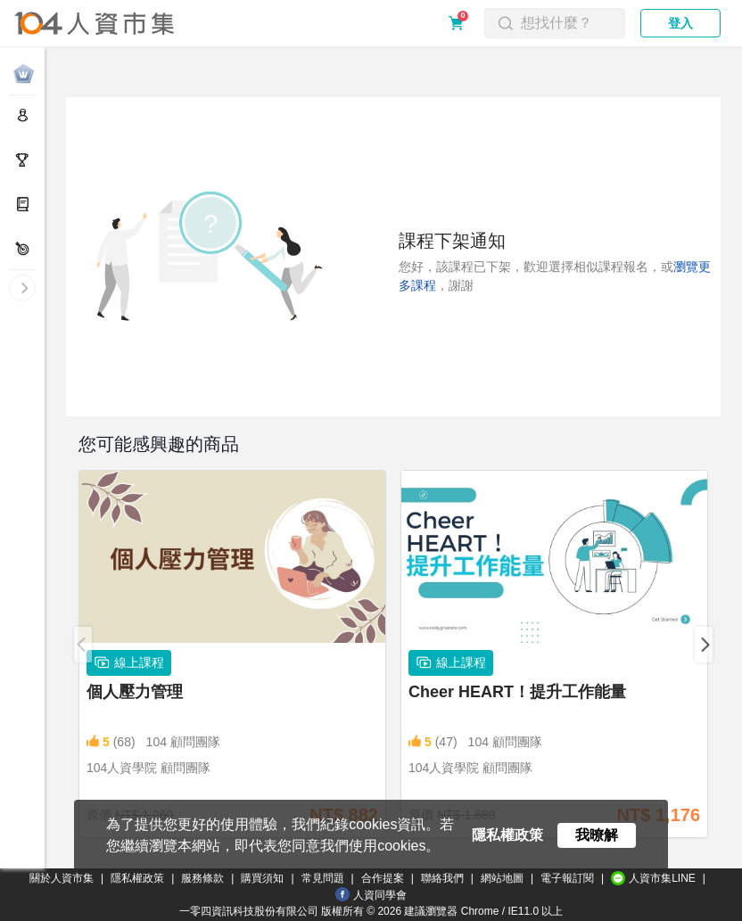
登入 (680, 23)
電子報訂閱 (567, 878)
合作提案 (382, 878)
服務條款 (202, 878)
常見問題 (322, 878)
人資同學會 (371, 894)
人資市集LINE (653, 878)
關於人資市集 (61, 878)
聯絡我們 (442, 878)
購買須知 (262, 878)
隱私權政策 (137, 878)
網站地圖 (502, 878)
